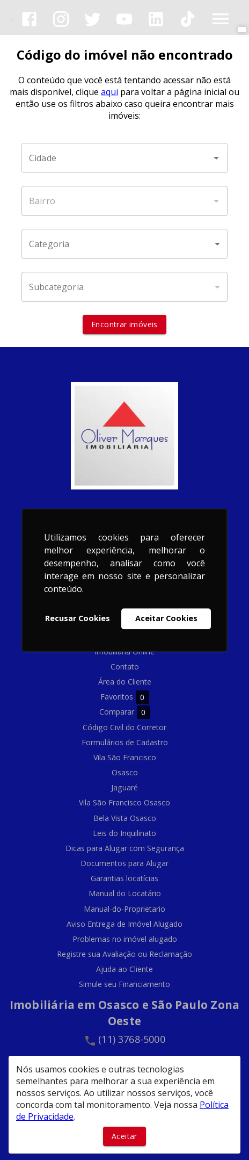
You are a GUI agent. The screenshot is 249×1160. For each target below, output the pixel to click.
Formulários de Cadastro (125, 742)
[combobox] (124, 158)
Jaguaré (124, 787)
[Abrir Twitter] (92, 19)
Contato (125, 666)
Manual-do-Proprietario (124, 909)
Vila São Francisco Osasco (124, 802)
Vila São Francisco (124, 757)
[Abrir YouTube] (124, 19)
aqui (109, 92)
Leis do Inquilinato (124, 833)
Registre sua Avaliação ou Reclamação (124, 954)
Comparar (124, 712)
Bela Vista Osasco (124, 818)
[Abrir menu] (220, 19)
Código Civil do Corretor (124, 727)
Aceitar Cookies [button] (166, 619)
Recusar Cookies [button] (77, 619)
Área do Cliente (124, 681)
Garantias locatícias (124, 878)
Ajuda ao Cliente (124, 969)
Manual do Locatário (125, 893)
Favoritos (124, 697)
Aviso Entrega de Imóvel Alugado (124, 924)
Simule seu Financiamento (124, 984)
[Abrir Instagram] (61, 19)
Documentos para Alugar (124, 863)
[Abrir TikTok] (187, 19)
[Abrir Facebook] (29, 19)
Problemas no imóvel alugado (124, 939)
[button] (124, 244)
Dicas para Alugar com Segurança (124, 848)
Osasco (125, 772)
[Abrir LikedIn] (156, 19)
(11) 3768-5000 (131, 1039)
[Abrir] (216, 157)
